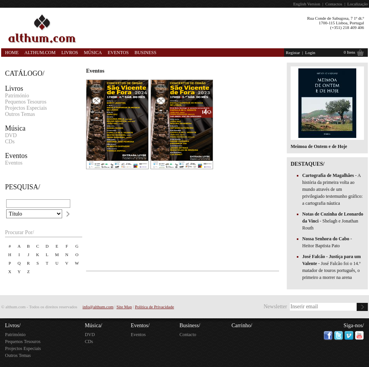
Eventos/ (140, 325)
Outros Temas (20, 114)
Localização (357, 4)
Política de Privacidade (154, 306)
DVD (11, 135)
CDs (10, 141)
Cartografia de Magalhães (328, 175)
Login (310, 52)
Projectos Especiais (26, 108)
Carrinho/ (242, 325)
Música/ (93, 325)
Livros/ (12, 325)
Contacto (187, 334)
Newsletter (275, 306)
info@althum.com (98, 306)
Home (12, 52)
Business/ (189, 325)
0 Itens (349, 52)
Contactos (333, 4)
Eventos (118, 52)
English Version (306, 4)
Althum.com (40, 52)
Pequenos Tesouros (25, 102)
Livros (69, 52)
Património (17, 96)
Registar (293, 52)
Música (93, 52)
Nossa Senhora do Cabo (326, 238)
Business (145, 52)
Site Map (124, 306)
